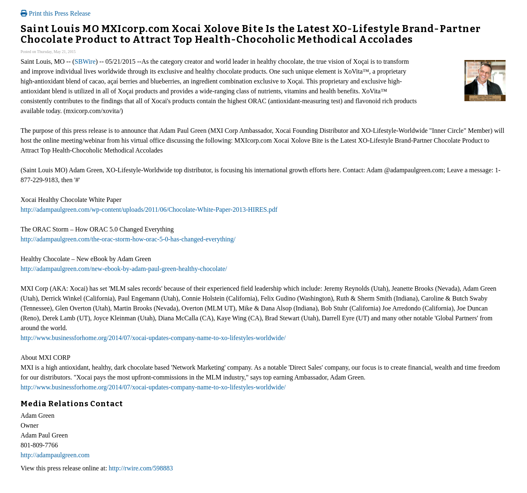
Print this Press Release (56, 13)
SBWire (85, 61)
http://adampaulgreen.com (55, 454)
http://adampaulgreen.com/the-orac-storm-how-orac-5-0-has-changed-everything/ (128, 239)
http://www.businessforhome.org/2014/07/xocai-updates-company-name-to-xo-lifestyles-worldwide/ (153, 337)
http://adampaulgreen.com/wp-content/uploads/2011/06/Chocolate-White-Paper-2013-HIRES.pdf (149, 209)
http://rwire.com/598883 (141, 468)
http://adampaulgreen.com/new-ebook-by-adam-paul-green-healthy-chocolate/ (124, 268)
